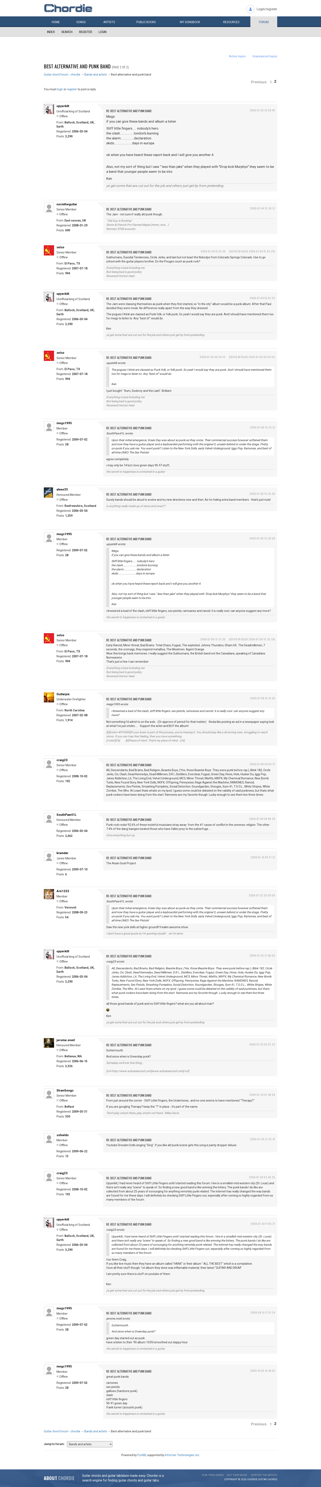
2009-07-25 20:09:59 (262, 895)
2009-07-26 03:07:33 (262, 1044)
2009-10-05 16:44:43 (262, 1370)
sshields (63, 1135)
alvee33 (62, 489)
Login (102, 32)
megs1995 (64, 423)
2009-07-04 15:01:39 (213, 251)
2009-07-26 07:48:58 (262, 1094)
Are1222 (63, 891)
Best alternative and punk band (77, 66)
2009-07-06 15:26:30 (262, 493)
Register (85, 32)
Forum (264, 22)
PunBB (141, 1455)
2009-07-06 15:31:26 (212, 639)
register (72, 89)
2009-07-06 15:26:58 (262, 538)
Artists (109, 22)
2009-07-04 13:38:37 (262, 208)
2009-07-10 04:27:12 (263, 857)
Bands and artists (95, 74)
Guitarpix (63, 694)
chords (272, 1479)
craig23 (62, 760)
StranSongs (65, 1090)
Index (51, 32)
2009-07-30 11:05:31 (263, 1223)
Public (146, 22)
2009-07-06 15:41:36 (262, 698)
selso (60, 247)
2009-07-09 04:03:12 (262, 764)
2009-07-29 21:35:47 (262, 1139)
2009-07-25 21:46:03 (262, 955)
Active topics (237, 56)
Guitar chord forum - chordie (62, 74)
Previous (259, 82)
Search (66, 32)
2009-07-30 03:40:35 (262, 1177)
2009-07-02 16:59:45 (262, 110)
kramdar (62, 853)
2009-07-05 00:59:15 (212, 357)
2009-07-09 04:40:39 (262, 818)
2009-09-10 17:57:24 (263, 1312)
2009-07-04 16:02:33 (262, 298)
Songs (81, 22)
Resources (231, 22)
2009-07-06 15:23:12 (262, 427)
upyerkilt (63, 106)
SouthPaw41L (67, 815)
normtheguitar (67, 204)
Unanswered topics (264, 56)
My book (190, 22)
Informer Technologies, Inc (182, 1455)
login (60, 89)
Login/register (267, 9)
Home (56, 22)
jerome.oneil (66, 1040)
